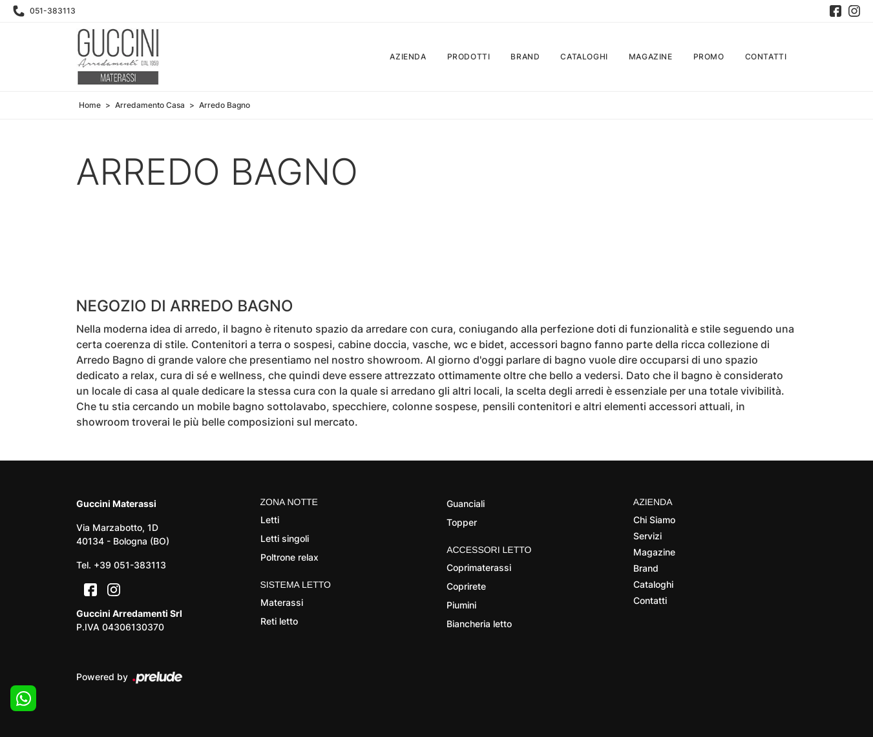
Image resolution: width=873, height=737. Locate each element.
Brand (525, 56)
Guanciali (466, 503)
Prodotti (468, 56)
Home (90, 105)
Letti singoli (284, 538)
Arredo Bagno (224, 105)
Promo (708, 56)
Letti (269, 519)
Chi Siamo (654, 519)
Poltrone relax (289, 557)
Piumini (461, 604)
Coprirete (466, 586)
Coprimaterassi (479, 567)
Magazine (651, 56)
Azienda (408, 56)
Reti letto (279, 621)
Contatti (766, 56)
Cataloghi (583, 56)
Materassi (281, 602)
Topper (462, 522)
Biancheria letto (479, 623)
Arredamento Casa (150, 105)
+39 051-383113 (130, 564)
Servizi (647, 535)
